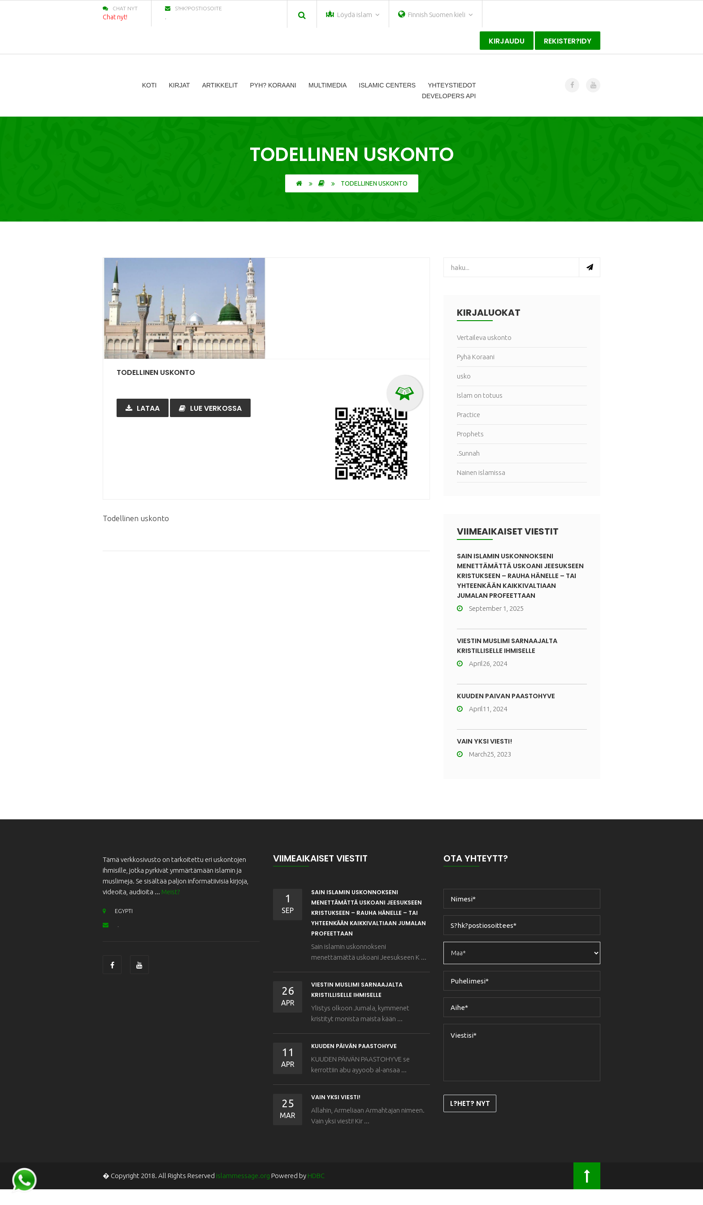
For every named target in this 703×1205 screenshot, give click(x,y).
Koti (149, 85)
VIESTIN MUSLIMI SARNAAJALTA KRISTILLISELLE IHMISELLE (512, 655)
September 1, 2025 (490, 618)
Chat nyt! (115, 17)
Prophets (470, 434)
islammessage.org (243, 1191)
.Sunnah (468, 453)
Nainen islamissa (481, 472)
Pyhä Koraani (476, 357)
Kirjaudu (507, 41)
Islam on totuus (480, 395)
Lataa (143, 408)
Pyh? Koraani (273, 85)
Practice (468, 414)
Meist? (170, 901)
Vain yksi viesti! (486, 751)
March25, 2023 (484, 764)
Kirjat (179, 85)
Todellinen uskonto (165, 371)
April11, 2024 (482, 718)
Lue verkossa (210, 408)
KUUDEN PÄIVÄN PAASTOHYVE (509, 705)
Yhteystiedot (452, 85)
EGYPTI (120, 920)
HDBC (316, 1191)
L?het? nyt (473, 1114)
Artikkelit (220, 85)
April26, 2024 (482, 673)
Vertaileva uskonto (484, 337)
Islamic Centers (387, 85)
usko (464, 376)
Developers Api (449, 96)
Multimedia (327, 85)
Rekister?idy (567, 41)
